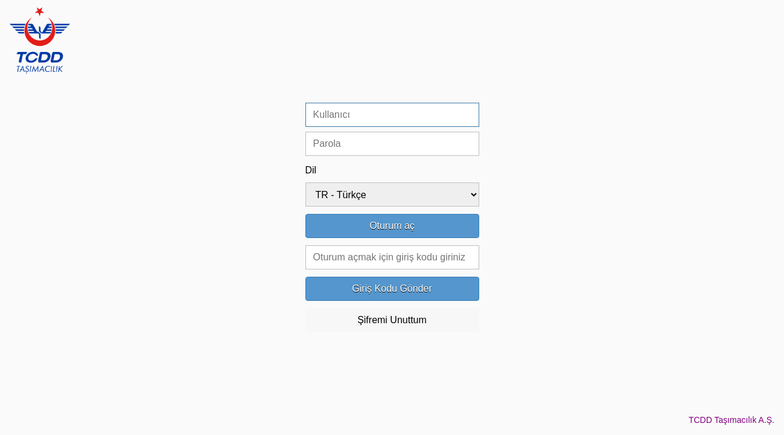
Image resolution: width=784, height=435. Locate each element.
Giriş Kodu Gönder (392, 288)
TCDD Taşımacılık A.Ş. (731, 420)
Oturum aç (392, 226)
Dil (311, 170)
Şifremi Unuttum (392, 320)
